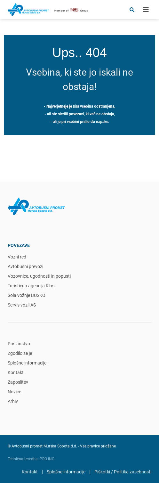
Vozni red (17, 256)
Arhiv (13, 401)
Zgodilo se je (20, 353)
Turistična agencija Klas (31, 285)
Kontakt (16, 372)
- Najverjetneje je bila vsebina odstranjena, (79, 106)
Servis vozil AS (22, 304)
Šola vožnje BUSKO (26, 295)
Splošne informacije (27, 362)
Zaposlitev (18, 382)
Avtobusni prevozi (25, 266)
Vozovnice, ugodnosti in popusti (39, 276)
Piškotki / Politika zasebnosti (122, 471)
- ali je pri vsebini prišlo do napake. (79, 121)
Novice (14, 391)
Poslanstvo (19, 343)
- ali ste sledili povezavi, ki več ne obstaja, (79, 114)
